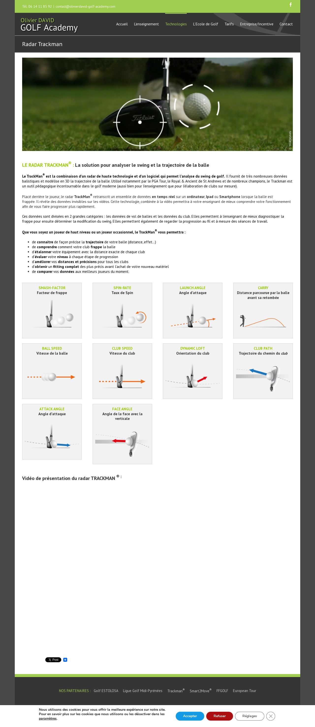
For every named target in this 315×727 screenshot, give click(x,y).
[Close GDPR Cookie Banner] (270, 716)
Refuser (220, 716)
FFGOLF (222, 691)
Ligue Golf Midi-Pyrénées (142, 691)
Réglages (249, 716)
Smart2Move (201, 691)
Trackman (176, 691)
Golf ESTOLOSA (106, 691)
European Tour (244, 691)
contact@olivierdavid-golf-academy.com (85, 6)
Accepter (190, 716)
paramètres (48, 718)
